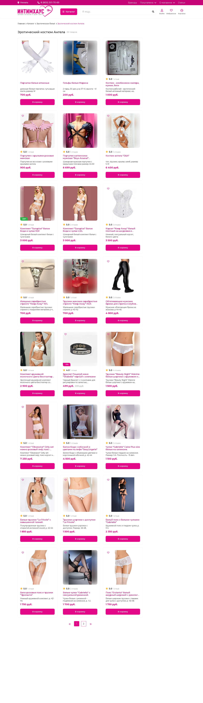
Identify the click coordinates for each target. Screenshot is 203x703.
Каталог (84, 11)
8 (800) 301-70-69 (48, 2)
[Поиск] (153, 12)
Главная (21, 23)
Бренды (132, 2)
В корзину (37, 102)
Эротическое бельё (46, 23)
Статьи (181, 2)
